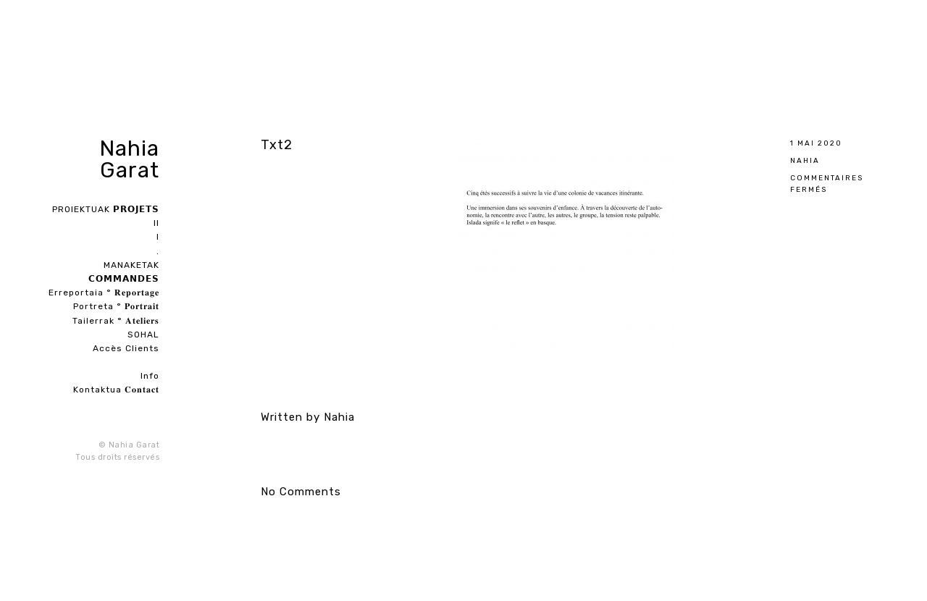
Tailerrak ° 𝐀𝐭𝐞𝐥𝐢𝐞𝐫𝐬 (115, 321)
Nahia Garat (129, 159)
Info (149, 376)
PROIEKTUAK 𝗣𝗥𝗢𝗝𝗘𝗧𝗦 (105, 209)
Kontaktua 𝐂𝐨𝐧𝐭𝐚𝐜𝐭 (116, 389)
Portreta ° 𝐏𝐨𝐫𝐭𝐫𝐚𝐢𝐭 (116, 306)
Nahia (805, 160)
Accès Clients (126, 348)
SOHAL (143, 334)
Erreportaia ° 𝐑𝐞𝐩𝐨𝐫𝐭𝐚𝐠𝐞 (104, 292)
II (156, 223)
